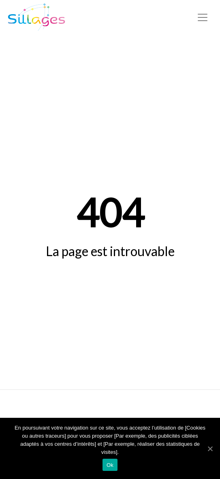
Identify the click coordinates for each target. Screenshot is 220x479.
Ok (110, 465)
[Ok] (210, 449)
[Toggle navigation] (203, 17)
